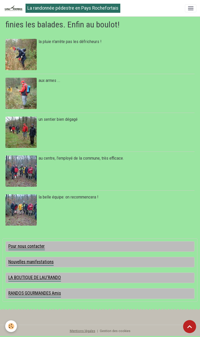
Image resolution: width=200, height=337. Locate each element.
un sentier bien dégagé (58, 119)
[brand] (62, 8)
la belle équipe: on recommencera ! (68, 197)
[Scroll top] (189, 326)
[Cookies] (11, 326)
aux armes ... (49, 80)
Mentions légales (82, 331)
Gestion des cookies (115, 331)
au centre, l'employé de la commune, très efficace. (81, 158)
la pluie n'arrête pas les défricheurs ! (70, 41)
